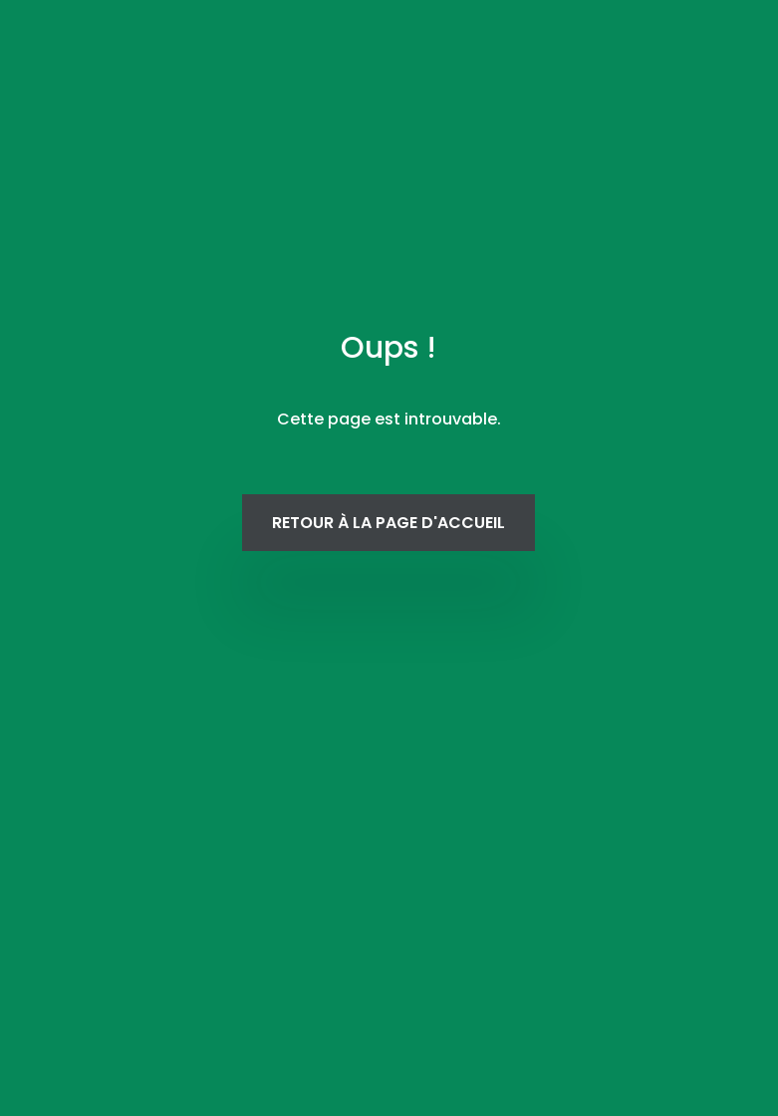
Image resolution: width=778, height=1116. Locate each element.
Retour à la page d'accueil (388, 522)
